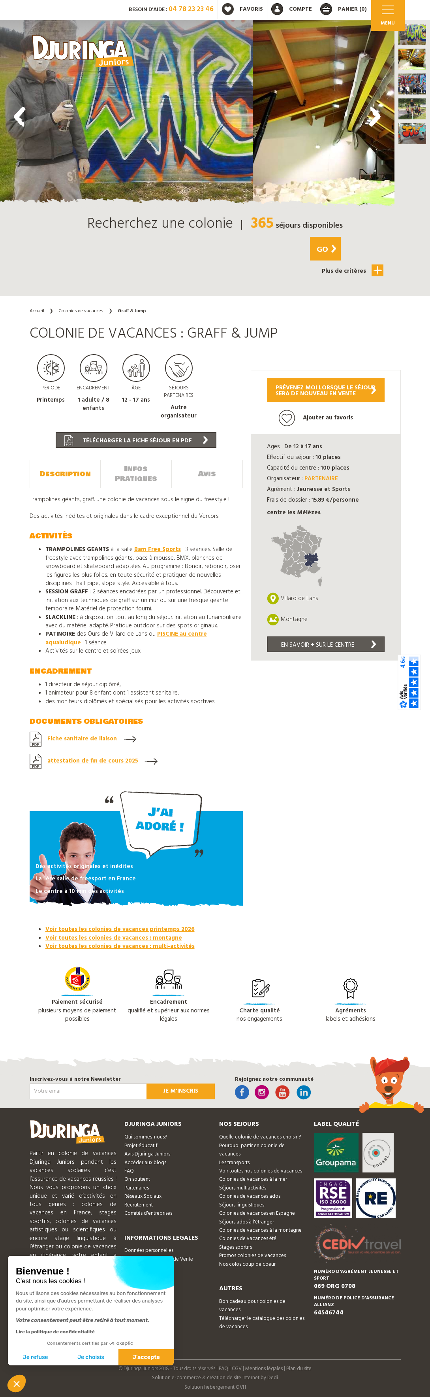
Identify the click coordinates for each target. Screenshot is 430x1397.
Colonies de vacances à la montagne (260, 1230)
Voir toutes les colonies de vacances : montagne (113, 938)
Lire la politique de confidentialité (55, 1332)
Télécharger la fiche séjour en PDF (136, 440)
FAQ (129, 1171)
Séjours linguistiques (241, 1205)
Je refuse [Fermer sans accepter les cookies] (35, 1357)
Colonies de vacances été (247, 1239)
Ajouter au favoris (316, 418)
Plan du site (299, 1369)
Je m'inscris (180, 1091)
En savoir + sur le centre (328, 645)
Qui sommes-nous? (145, 1137)
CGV (237, 1369)
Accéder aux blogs (145, 1163)
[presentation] (20, 116)
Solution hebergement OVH (215, 1387)
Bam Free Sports (157, 549)
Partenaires (136, 1188)
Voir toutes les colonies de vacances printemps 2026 (120, 929)
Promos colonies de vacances (252, 1256)
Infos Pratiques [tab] (136, 474)
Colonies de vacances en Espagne (257, 1213)
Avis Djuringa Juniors (147, 1154)
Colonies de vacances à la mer (253, 1179)
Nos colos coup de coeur (247, 1264)
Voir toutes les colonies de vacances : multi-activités (120, 946)
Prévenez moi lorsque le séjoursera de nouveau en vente (326, 390)
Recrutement (138, 1205)
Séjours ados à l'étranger (246, 1222)
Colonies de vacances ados (249, 1196)
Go (326, 250)
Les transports (234, 1163)
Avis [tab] (207, 474)
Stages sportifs (235, 1247)
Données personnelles (148, 1250)
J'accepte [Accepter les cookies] (146, 1357)
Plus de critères (352, 270)
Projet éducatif (141, 1146)
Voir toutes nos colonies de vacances (260, 1171)
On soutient (137, 1179)
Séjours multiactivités (242, 1188)
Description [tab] (65, 474)
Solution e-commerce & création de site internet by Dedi (215, 1378)
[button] (412, 34)
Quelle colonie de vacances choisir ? (260, 1137)
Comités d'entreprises (148, 1213)
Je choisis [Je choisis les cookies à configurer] (90, 1357)
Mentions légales (264, 1369)
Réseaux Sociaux (142, 1196)
